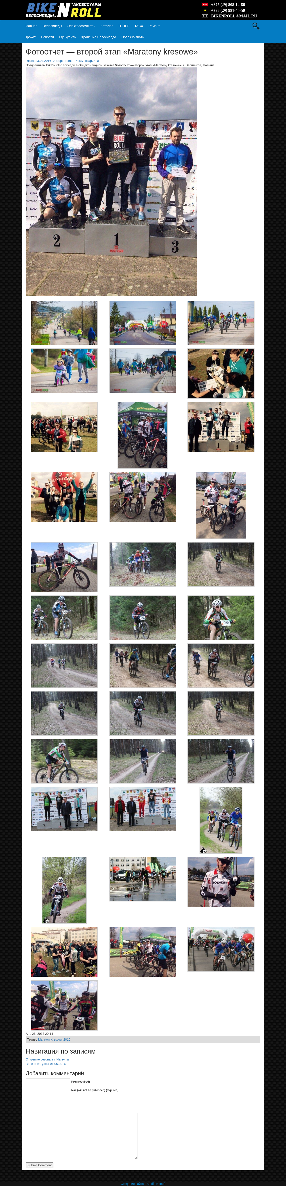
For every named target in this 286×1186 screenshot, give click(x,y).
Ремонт (154, 26)
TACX (139, 26)
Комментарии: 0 (87, 61)
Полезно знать (132, 37)
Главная (31, 26)
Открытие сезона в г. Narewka (47, 1059)
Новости (47, 37)
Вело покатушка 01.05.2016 (46, 1064)
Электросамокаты (81, 26)
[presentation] (60, 1104)
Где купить (67, 37)
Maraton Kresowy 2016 (54, 1039)
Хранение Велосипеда (98, 37)
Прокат (30, 37)
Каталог (107, 26)
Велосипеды (52, 26)
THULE (123, 26)
